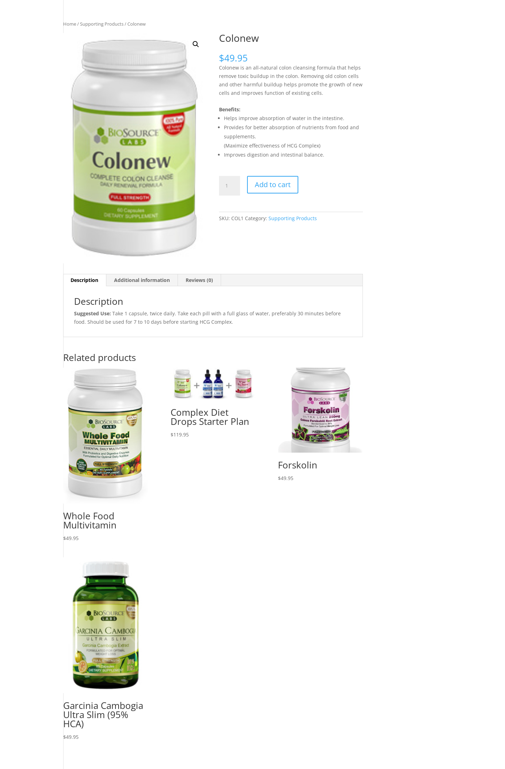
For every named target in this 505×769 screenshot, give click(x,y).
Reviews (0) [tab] (199, 280)
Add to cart (273, 184)
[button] (196, 44)
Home (69, 24)
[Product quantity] (229, 186)
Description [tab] (84, 280)
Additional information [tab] (142, 280)
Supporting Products (102, 24)
